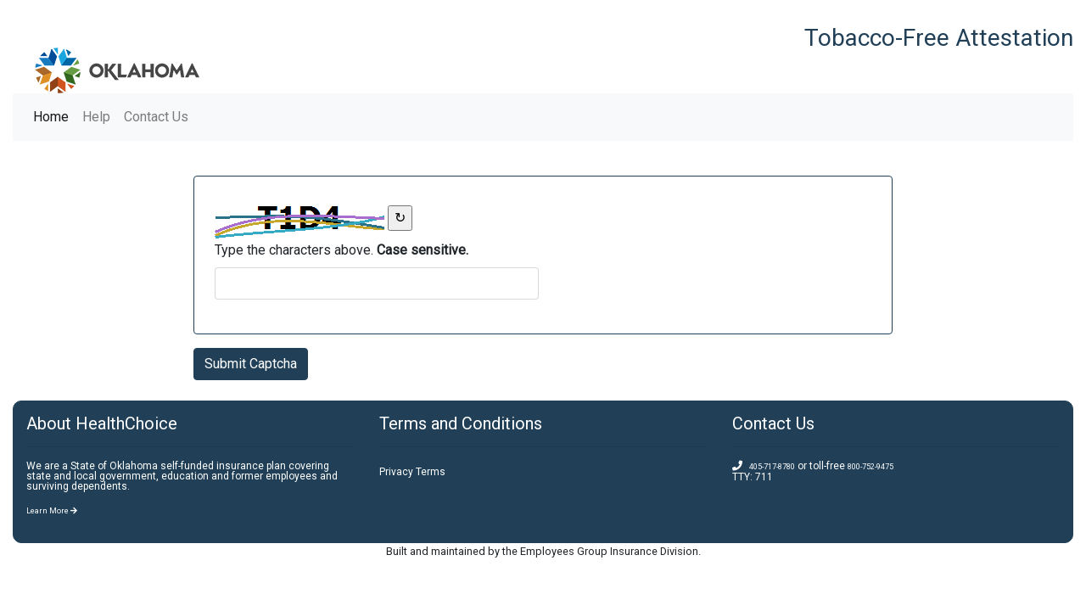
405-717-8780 (772, 466)
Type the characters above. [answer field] (341, 250)
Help (96, 117)
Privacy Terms (412, 472)
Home (54, 115)
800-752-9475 (870, 466)
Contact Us (156, 117)
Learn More (51, 511)
